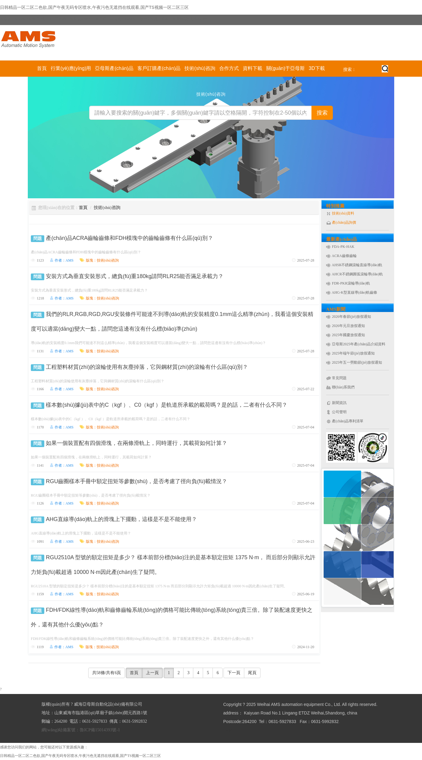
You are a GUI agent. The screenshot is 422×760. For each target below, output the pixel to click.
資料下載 (252, 68)
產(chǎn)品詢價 (344, 222)
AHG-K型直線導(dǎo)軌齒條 (354, 292)
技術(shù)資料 (343, 213)
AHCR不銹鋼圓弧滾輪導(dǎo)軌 (357, 274)
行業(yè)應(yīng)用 (71, 68)
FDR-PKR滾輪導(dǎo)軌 (351, 283)
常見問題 (339, 378)
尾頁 (252, 672)
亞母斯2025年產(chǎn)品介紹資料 (358, 344)
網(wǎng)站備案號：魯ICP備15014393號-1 (81, 730)
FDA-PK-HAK (343, 246)
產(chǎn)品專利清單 (347, 421)
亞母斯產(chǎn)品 (114, 68)
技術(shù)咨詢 (199, 68)
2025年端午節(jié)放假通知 (353, 353)
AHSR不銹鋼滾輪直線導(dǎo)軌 (357, 265)
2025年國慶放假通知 (348, 335)
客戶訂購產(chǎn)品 (158, 68)
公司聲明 (339, 412)
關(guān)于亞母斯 (285, 68)
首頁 (42, 68)
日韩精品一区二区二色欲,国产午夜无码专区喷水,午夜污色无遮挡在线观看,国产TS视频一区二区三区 (94, 7)
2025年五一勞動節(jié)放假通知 (357, 362)
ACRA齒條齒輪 (344, 256)
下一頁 (233, 672)
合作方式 (229, 68)
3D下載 (317, 68)
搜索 (322, 113)
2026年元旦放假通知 (348, 326)
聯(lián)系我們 (343, 387)
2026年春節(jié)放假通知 (351, 316)
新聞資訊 (339, 403)
